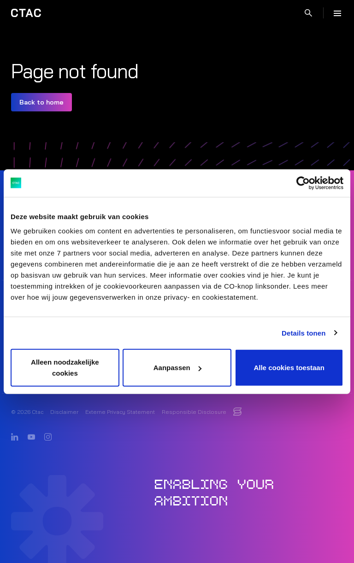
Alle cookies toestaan (289, 367)
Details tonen (303, 333)
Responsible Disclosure (194, 411)
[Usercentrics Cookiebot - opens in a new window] (303, 183)
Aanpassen (177, 367)
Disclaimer (64, 411)
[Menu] (337, 13)
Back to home (41, 102)
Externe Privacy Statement (120, 411)
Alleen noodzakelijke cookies (65, 367)
